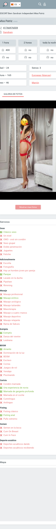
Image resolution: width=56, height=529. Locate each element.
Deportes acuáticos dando (16, 444)
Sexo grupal (9, 243)
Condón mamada (11, 384)
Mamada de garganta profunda (18, 391)
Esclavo (7, 360)
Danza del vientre (11, 336)
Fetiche (7, 254)
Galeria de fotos (13, 94)
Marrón (35, 82)
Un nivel (7, 235)
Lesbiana (7, 340)
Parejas (7, 274)
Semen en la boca (12, 427)
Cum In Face (9, 435)
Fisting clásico (10, 411)
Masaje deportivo (12, 316)
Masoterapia (9, 309)
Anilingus (8, 402)
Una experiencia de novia (15, 387)
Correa (6, 364)
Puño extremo (10, 419)
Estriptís (7, 333)
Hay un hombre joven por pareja (19, 270)
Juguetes (8, 250)
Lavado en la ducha (13, 278)
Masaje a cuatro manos (15, 312)
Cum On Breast (10, 431)
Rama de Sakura (11, 324)
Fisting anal (9, 415)
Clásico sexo (9, 232)
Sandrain (17, 13)
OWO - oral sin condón (14, 239)
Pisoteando (9, 375)
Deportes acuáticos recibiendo (18, 447)
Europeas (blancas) (41, 75)
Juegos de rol (10, 367)
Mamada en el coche (13, 395)
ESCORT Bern (6, 13)
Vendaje (7, 371)
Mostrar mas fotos (28, 207)
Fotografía (8, 267)
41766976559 (10, 27)
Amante (7, 349)
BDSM (6, 356)
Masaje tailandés (11, 305)
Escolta (7, 263)
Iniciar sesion (45, 4)
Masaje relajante (11, 320)
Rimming (7, 285)
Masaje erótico (11, 298)
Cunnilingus (9, 398)
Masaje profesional (13, 294)
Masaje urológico (12, 301)
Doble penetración (12, 247)
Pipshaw (7, 281)
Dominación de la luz (13, 353)
